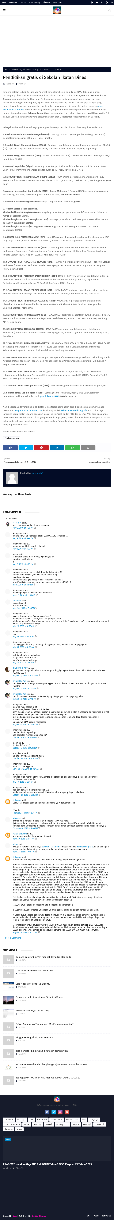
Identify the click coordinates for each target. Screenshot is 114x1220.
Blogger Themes (39, 1216)
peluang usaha (62, 1124)
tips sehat (9, 1129)
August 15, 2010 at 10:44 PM (25, 675)
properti (76, 1124)
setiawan (17, 600)
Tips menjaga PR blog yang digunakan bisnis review (42, 1051)
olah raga (38, 1124)
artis (31, 1120)
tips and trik (99, 1124)
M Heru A (17, 523)
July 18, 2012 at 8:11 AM (23, 782)
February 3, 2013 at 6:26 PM (25, 813)
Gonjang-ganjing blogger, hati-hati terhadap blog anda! (44, 957)
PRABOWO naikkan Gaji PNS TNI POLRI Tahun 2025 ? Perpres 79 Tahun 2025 (47, 1164)
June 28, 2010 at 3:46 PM (24, 608)
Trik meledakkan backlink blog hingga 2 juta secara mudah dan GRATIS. (51, 1064)
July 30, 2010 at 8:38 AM (24, 647)
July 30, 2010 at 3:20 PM (24, 662)
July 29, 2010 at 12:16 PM (24, 636)
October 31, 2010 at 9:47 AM (25, 758)
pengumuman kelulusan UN (28, 410)
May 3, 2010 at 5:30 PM (23, 528)
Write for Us (57, 2)
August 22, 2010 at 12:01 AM (25, 724)
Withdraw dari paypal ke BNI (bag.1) (33, 1010)
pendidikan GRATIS (49, 396)
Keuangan (21, 1120)
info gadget (94, 1120)
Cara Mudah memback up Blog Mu (33, 983)
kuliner (27, 1124)
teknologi (87, 1124)
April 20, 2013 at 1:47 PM (24, 839)
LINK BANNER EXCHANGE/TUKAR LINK (34, 970)
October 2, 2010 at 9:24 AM (25, 737)
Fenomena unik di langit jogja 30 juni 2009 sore (39, 997)
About (96, 1216)
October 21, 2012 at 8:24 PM (25, 795)
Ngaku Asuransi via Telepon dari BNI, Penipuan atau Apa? (44, 1024)
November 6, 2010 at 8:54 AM (26, 769)
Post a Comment (13, 938)
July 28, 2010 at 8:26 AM (24, 626)
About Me (13, 2)
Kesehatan (9, 1120)
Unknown (17, 800)
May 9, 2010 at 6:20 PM (23, 564)
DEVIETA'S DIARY (20, 668)
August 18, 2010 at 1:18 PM (25, 699)
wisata (19, 1129)
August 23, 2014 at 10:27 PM (25, 932)
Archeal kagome (20, 681)
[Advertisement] (57, 40)
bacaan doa (42, 1120)
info (84, 1120)
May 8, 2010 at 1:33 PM (23, 549)
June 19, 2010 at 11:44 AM (24, 595)
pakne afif (9, 84)
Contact (23, 2)
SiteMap (46, 2)
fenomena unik (72, 1120)
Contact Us (106, 1216)
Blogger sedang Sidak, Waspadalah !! (34, 1037)
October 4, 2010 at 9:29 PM (25, 748)
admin (16, 844)
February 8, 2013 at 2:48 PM (25, 828)
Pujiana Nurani (20, 834)
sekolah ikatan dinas (52, 847)
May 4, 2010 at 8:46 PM (23, 538)
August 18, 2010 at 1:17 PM (25, 688)
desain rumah (56, 1120)
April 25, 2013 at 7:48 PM (24, 852)
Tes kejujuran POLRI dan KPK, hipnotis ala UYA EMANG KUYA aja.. (48, 1077)
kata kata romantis (12, 1124)
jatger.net (17, 818)
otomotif (49, 1124)
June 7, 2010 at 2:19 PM (23, 585)
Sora (15, 1216)
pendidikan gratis (85, 847)
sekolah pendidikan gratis (74, 410)
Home (3, 2)
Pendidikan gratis (19, 70)
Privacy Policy (34, 2)
